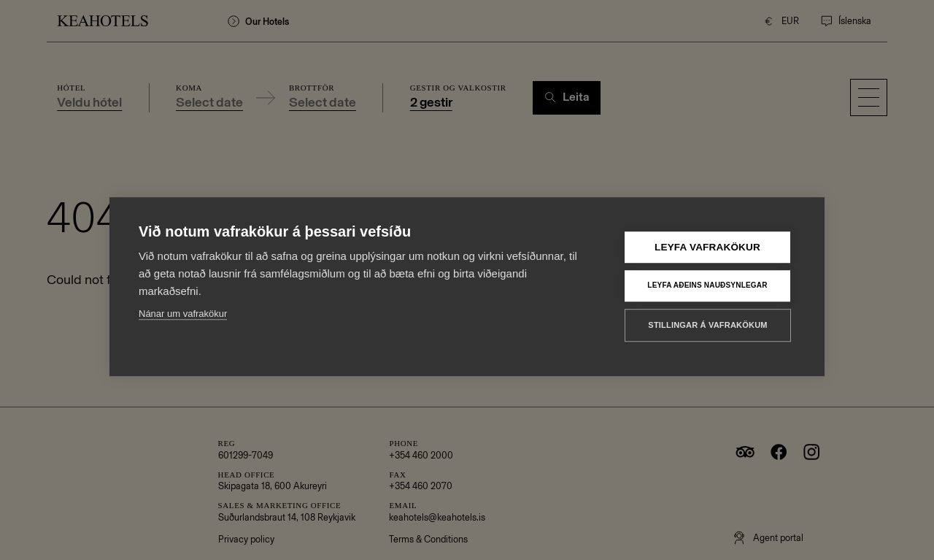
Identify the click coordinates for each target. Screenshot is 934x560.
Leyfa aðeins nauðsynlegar (707, 274)
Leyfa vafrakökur (707, 235)
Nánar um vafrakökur (183, 301)
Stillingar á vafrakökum (707, 313)
